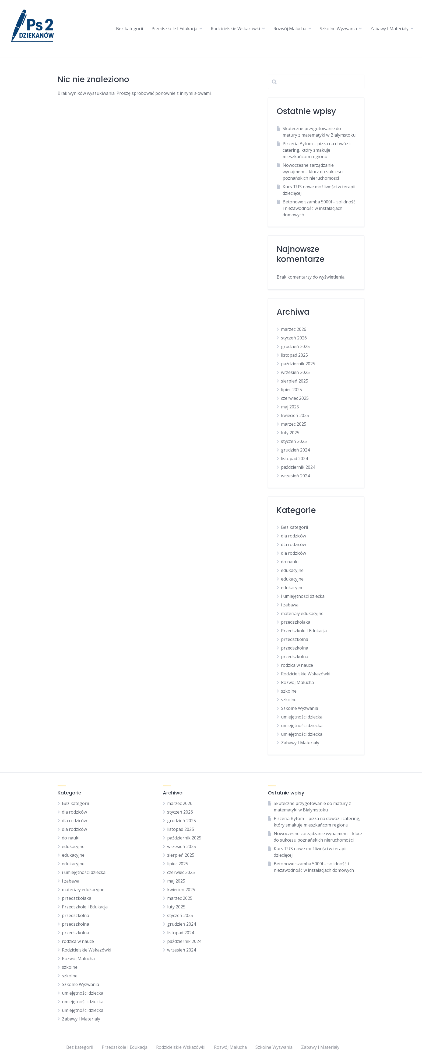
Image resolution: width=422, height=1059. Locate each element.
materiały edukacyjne (302, 613)
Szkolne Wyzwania (338, 29)
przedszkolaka (295, 622)
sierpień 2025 (294, 381)
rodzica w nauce (297, 665)
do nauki (289, 562)
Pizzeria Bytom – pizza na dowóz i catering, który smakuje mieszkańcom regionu (316, 150)
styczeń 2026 (294, 338)
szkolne (289, 691)
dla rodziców (293, 536)
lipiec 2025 (291, 390)
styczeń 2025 (294, 441)
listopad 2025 (294, 355)
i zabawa (289, 605)
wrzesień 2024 (295, 476)
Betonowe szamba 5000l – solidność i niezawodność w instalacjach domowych (319, 208)
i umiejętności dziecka (303, 596)
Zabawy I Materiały (389, 29)
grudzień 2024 (295, 450)
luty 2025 (290, 433)
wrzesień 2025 (295, 372)
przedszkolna (294, 639)
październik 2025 (298, 364)
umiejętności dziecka (301, 717)
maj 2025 (290, 407)
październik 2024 (298, 467)
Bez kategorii (129, 29)
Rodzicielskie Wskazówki (235, 29)
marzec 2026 (293, 329)
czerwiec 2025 (295, 398)
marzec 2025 (293, 424)
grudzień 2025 (295, 346)
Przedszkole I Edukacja (174, 29)
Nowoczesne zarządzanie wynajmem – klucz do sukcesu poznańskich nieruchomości (313, 171)
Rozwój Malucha (289, 29)
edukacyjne (292, 570)
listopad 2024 (294, 458)
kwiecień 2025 (295, 415)
